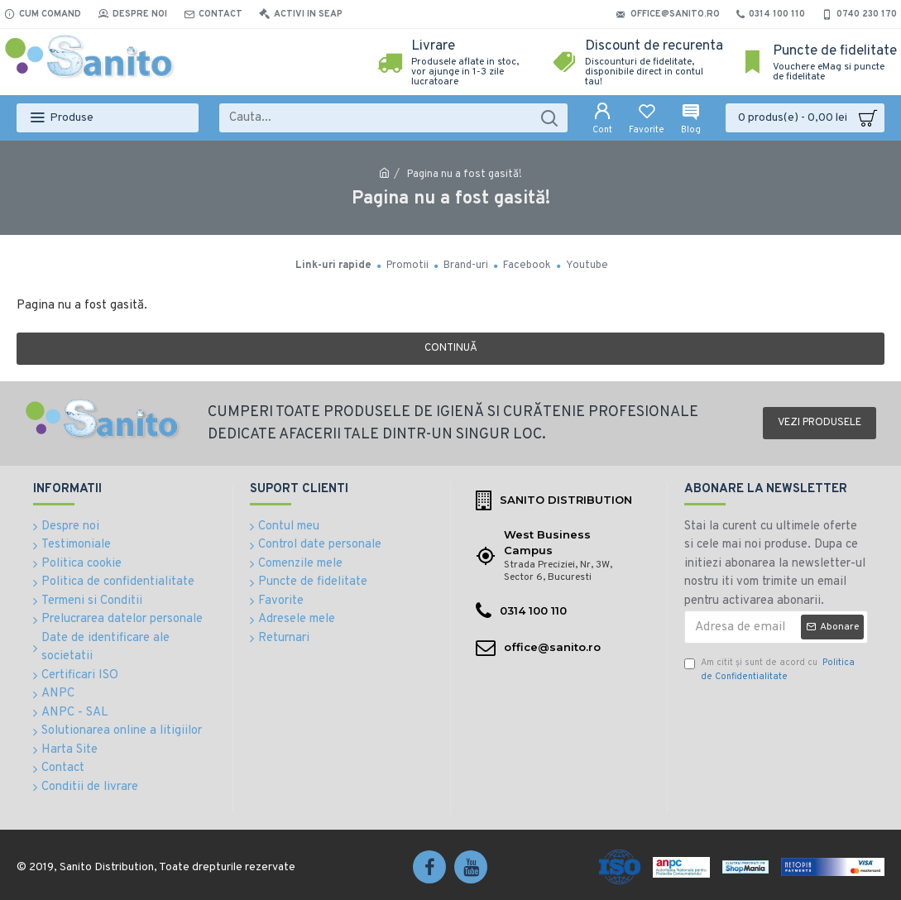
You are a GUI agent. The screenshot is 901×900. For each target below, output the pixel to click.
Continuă (450, 348)
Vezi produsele (819, 422)
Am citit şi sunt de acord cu (769, 669)
